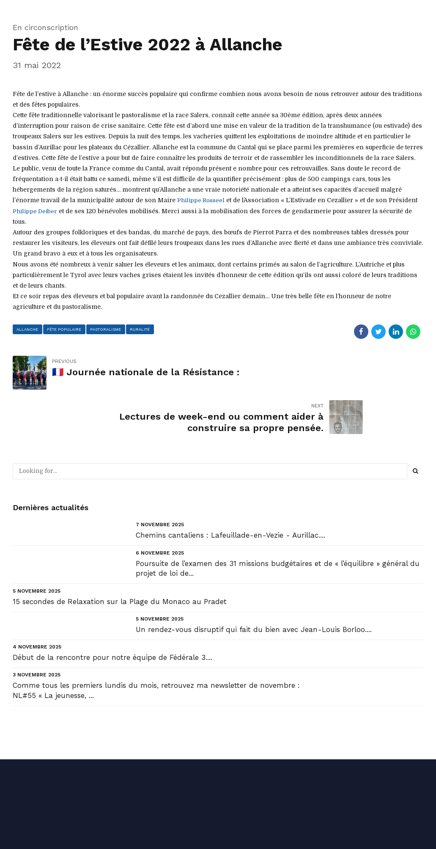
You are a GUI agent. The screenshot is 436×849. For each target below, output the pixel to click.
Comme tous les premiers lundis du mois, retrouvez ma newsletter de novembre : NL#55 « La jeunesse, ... (156, 646)
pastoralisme (106, 329)
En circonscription (45, 27)
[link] (201, 200)
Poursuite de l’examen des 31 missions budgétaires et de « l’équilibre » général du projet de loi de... (278, 524)
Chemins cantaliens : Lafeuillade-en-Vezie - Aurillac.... (230, 491)
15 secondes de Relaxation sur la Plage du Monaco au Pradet (120, 557)
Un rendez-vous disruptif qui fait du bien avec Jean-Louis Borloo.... (254, 585)
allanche (27, 329)
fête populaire (64, 329)
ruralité (141, 329)
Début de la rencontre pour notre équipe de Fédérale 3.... (112, 613)
